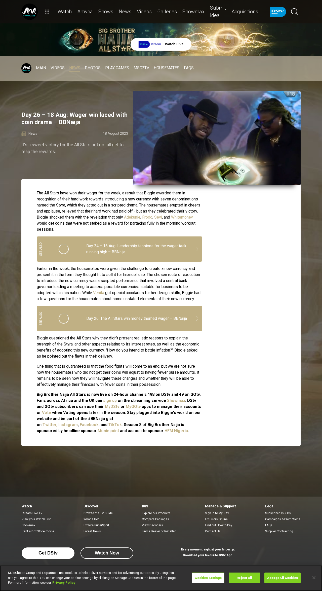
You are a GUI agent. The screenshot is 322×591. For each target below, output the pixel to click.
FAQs (268, 525)
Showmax (28, 525)
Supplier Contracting (279, 531)
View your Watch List (36, 519)
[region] (161, 578)
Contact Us (213, 531)
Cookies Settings (208, 578)
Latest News (92, 531)
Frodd (147, 217)
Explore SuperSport (96, 525)
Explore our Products (156, 513)
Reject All (244, 578)
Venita (98, 292)
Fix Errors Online (216, 519)
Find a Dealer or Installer (159, 531)
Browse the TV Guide (98, 513)
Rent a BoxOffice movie (38, 531)
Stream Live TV (32, 513)
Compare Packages (155, 519)
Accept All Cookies (282, 578)
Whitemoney (182, 217)
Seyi (158, 217)
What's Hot (91, 519)
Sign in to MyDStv (217, 513)
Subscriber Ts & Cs (278, 513)
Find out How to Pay (218, 525)
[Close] (313, 577)
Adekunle (132, 217)
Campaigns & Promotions (282, 519)
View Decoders (152, 525)
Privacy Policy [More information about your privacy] (63, 582)
